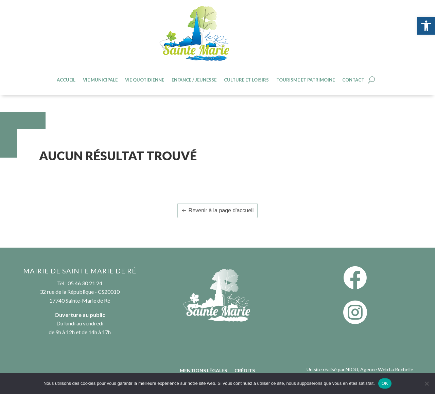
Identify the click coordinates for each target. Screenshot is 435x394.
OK (385, 383)
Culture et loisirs (246, 80)
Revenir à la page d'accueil (221, 210)
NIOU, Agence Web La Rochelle (379, 369)
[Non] (426, 383)
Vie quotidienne (144, 80)
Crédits (244, 370)
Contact (353, 80)
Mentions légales (203, 370)
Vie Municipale (100, 80)
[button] (426, 26)
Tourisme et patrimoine (305, 80)
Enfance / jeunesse (194, 80)
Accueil (66, 80)
